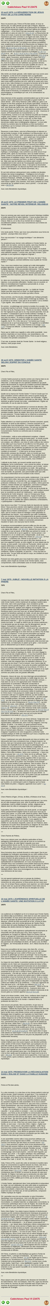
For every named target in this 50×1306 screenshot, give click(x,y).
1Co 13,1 (24, 715)
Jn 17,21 (18, 1170)
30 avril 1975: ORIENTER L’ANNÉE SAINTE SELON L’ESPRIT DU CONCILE (21, 361)
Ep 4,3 (27, 1265)
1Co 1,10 (43, 1237)
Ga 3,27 (37, 702)
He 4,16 (35, 992)
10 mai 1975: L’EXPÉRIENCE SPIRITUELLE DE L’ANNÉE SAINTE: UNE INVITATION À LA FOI (23, 900)
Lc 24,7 (41, 52)
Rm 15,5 (12, 1239)
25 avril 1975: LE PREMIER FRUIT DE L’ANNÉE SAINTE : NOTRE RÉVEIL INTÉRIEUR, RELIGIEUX (24, 203)
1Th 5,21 (38, 537)
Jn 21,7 (16, 53)
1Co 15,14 (29, 33)
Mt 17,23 (16, 48)
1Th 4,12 (19, 1245)
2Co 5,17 (13, 706)
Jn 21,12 (22, 53)
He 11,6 (38, 984)
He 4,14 (29, 992)
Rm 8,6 (8, 1055)
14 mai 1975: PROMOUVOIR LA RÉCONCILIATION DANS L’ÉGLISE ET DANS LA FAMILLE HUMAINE (24, 1073)
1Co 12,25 (4, 1239)
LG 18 (26, 1258)
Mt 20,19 (23, 48)
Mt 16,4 (24, 529)
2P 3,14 (10, 711)
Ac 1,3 (28, 53)
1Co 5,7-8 (5, 708)
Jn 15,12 (11, 1219)
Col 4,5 (13, 1245)
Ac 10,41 (34, 53)
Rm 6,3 (30, 702)
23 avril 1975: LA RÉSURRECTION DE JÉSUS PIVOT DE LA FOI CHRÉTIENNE (22, 13)
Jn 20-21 (24, 1031)
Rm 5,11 (28, 1261)
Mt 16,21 (10, 48)
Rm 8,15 (26, 1023)
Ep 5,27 (41, 710)
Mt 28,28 (10, 185)
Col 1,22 (4, 711)
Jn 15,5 (20, 754)
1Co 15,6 (42, 55)
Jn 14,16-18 (16, 1031)
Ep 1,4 (46, 710)
